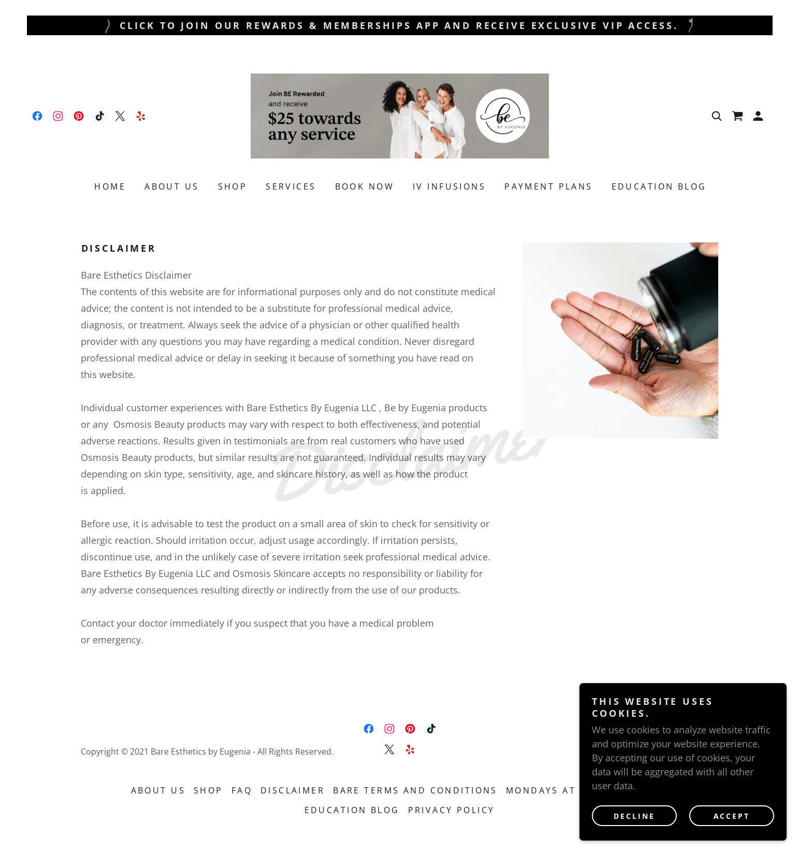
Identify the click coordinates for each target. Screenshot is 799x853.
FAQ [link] (241, 790)
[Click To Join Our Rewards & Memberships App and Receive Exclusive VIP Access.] (400, 25)
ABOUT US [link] (171, 186)
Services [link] (291, 186)
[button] (758, 116)
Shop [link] (233, 186)
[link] (37, 116)
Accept (732, 816)
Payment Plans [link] (548, 186)
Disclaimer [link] (292, 790)
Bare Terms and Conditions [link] (415, 790)
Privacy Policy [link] (451, 810)
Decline (634, 816)
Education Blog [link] (659, 186)
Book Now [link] (364, 186)
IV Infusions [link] (449, 186)
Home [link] (110, 186)
